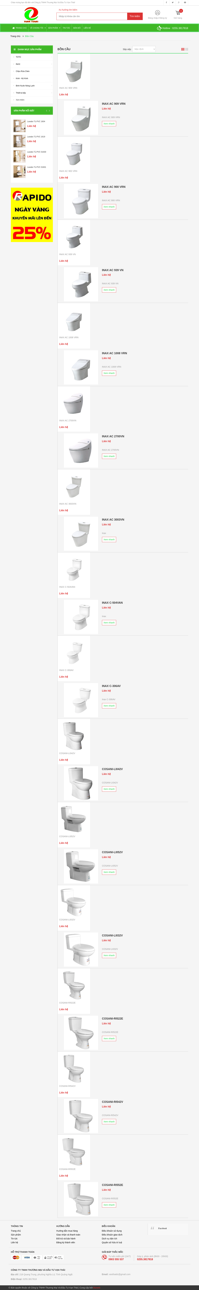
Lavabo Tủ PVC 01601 (36, 167)
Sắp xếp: (127, 49)
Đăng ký (163, 18)
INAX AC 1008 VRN (69, 337)
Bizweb (96, 1287)
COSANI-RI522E (67, 1003)
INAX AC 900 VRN (68, 171)
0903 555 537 (116, 1259)
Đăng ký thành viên (65, 1242)
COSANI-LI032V (67, 919)
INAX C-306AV (66, 670)
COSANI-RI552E (67, 1169)
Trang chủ (16, 1231)
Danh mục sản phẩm (27, 49)
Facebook (162, 1228)
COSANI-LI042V (67, 753)
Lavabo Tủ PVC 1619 (36, 137)
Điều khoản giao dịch (112, 1234)
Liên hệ (14, 1242)
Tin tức (14, 1238)
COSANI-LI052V (67, 836)
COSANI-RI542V (67, 1086)
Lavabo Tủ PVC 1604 (36, 121)
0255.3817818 (180, 28)
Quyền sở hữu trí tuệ (112, 1242)
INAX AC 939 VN (67, 254)
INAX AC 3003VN (67, 504)
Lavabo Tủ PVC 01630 (36, 152)
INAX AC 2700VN (67, 420)
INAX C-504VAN (67, 587)
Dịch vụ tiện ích (109, 1238)
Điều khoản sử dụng (112, 1231)
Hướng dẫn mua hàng (67, 1231)
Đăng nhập (153, 18)
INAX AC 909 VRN (68, 88)
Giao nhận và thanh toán (68, 1234)
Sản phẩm (16, 1234)
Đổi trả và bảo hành (66, 1238)
